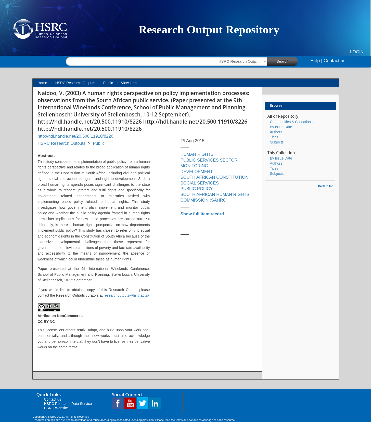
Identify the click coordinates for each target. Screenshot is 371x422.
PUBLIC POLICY (197, 188)
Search (287, 61)
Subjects (277, 142)
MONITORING (194, 165)
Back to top (326, 186)
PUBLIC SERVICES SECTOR (209, 160)
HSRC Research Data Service (68, 404)
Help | (316, 60)
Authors (276, 132)
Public (108, 83)
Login (357, 51)
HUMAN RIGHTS (197, 154)
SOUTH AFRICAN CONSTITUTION (215, 177)
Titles (274, 137)
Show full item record (202, 214)
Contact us (335, 60)
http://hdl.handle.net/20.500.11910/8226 (75, 136)
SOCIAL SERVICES (200, 183)
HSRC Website (56, 408)
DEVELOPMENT (197, 171)
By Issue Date (281, 127)
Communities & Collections (291, 122)
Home (42, 83)
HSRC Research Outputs (75, 83)
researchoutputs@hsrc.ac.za (126, 295)
